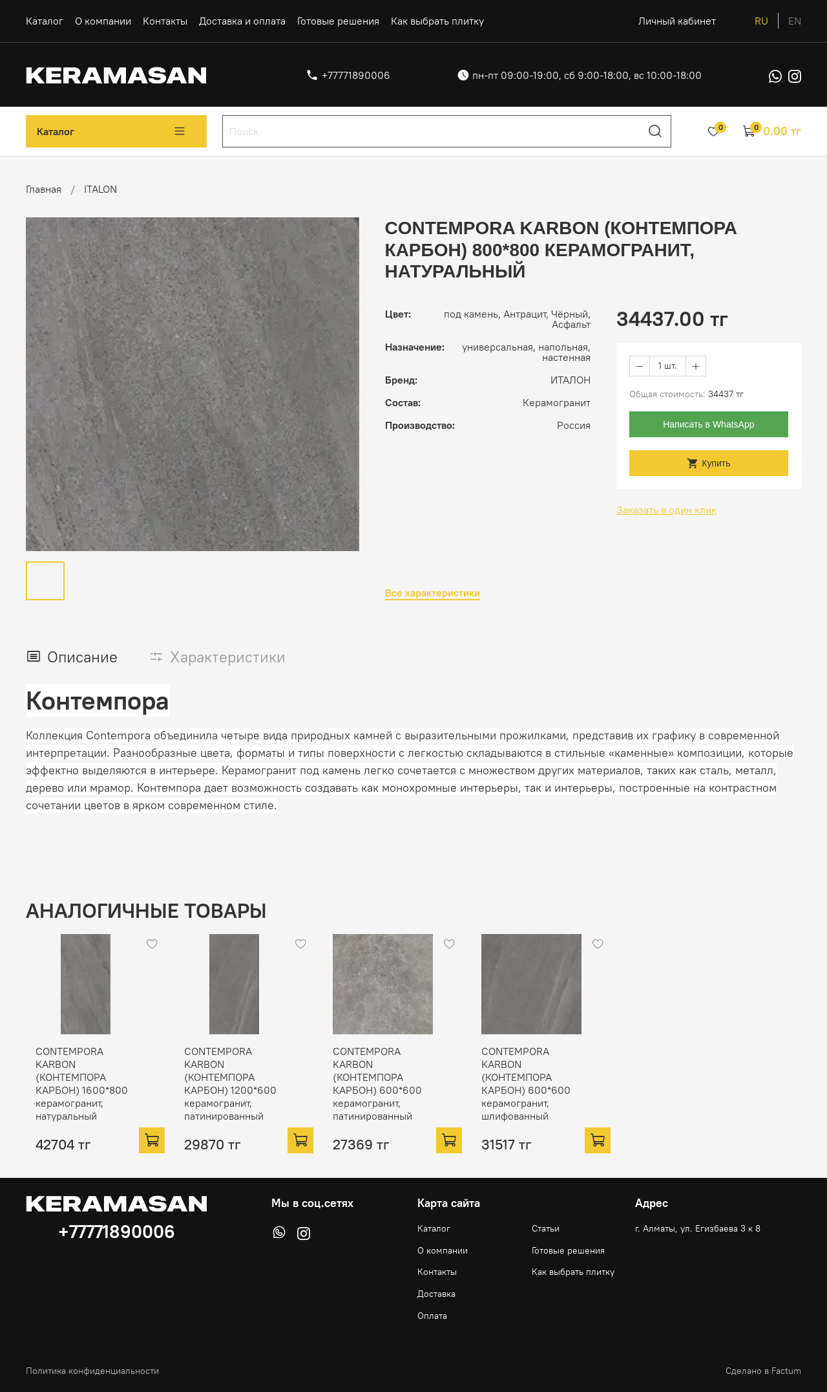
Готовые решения (338, 20)
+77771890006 (356, 75)
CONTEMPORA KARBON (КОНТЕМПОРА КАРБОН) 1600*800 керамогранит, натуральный (81, 1087)
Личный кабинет (677, 20)
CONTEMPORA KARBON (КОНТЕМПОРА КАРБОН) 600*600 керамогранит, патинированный (399, 1087)
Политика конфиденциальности (92, 1368)
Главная (43, 188)
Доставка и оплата (242, 20)
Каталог (44, 20)
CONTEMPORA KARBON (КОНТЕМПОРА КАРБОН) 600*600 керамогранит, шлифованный (558, 1087)
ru (761, 20)
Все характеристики (432, 593)
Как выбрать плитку (437, 20)
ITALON (100, 188)
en (794, 20)
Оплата (432, 1313)
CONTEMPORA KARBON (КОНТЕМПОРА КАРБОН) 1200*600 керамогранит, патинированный (240, 1087)
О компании (103, 20)
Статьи (546, 1226)
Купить (708, 463)
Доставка (436, 1291)
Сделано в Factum (763, 1368)
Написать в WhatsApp (708, 424)
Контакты (165, 20)
